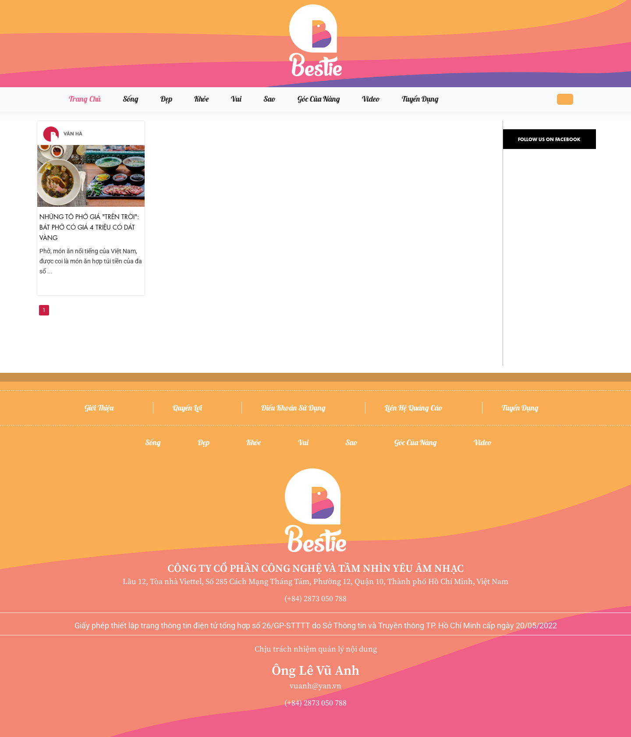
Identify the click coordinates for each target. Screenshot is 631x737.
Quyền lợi (187, 408)
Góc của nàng (319, 99)
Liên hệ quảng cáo (414, 408)
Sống (130, 99)
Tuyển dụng (420, 99)
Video (371, 99)
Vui (236, 99)
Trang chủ (85, 99)
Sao (269, 99)
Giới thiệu (99, 408)
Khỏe (201, 99)
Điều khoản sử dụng (293, 408)
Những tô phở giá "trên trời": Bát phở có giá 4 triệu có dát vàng (89, 226)
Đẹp (166, 99)
